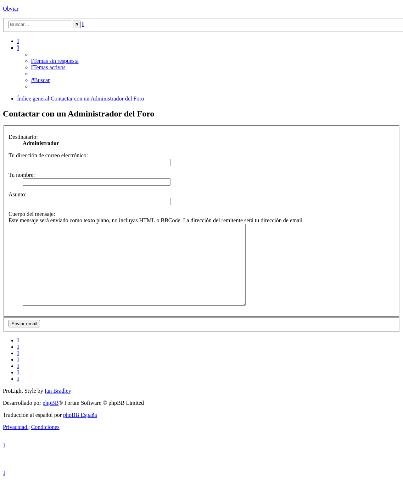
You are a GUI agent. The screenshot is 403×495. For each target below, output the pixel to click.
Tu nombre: (22, 175)
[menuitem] (18, 41)
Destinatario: (23, 137)
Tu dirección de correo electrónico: (48, 155)
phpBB (50, 419)
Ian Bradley (58, 407)
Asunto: (18, 194)
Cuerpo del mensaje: (32, 214)
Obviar (10, 9)
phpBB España (80, 431)
